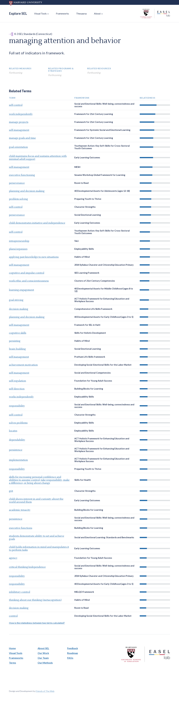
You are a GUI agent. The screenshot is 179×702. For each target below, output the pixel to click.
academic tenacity (19, 509)
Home (12, 648)
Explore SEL (18, 13)
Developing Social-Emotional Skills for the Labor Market (102, 364)
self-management (19, 130)
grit (11, 490)
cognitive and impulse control (26, 272)
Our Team (43, 657)
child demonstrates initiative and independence (37, 222)
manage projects (18, 122)
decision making (18, 309)
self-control (15, 105)
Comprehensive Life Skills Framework (93, 309)
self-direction (17, 388)
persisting (14, 340)
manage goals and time (22, 138)
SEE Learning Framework (86, 273)
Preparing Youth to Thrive (87, 199)
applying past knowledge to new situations (34, 256)
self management (19, 356)
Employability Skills (84, 249)
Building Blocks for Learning (88, 388)
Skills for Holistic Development (90, 333)
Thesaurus (81, 13)
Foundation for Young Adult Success (93, 380)
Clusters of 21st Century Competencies (94, 281)
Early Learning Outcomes (87, 157)
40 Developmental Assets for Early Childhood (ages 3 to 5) (103, 317)
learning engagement (21, 289)
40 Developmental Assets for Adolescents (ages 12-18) (102, 191)
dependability (17, 439)
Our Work (43, 653)
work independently (21, 114)
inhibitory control (19, 591)
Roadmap (72, 653)
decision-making (18, 607)
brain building (17, 348)
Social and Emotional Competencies (92, 372)
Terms (12, 662)
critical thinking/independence (27, 566)
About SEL (43, 648)
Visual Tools (40, 13)
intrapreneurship (19, 240)
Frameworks (62, 13)
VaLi (76, 241)
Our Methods (45, 662)
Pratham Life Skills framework (89, 357)
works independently (21, 396)
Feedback (72, 648)
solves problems (18, 422)
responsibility (17, 405)
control (13, 615)
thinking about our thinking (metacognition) (35, 599)
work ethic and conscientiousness (29, 280)
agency (13, 557)
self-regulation (17, 380)
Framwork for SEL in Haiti (87, 325)
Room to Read (81, 183)
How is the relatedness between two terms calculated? (37, 622)
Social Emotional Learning (87, 215)
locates (13, 430)
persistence (15, 449)
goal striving (16, 299)
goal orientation (18, 147)
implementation (18, 459)
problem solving (18, 198)
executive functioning (22, 175)
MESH (77, 167)
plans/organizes (18, 248)
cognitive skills (17, 332)
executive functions (20, 528)
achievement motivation (23, 364)
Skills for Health (82, 480)
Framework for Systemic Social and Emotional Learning (102, 130)
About (97, 13)
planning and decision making (27, 191)
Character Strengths (84, 207)
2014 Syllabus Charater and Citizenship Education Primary (104, 265)
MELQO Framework (84, 592)
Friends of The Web (45, 691)
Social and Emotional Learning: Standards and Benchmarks (104, 537)
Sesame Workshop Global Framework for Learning (99, 175)
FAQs (70, 657)
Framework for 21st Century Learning (93, 114)
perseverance (17, 183)
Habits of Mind (82, 257)
